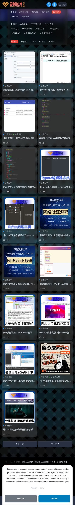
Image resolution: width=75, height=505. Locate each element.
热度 (24, 41)
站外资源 (45, 12)
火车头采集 (23, 12)
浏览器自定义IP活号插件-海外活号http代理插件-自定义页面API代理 (34, 89)
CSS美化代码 (36, 24)
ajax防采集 (23, 24)
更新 (33, 41)
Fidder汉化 (49, 24)
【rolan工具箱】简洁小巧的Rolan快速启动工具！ (25, 235)
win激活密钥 (27, 28)
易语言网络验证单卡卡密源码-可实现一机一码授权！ (27, 284)
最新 (14, 41)
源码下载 (15, 16)
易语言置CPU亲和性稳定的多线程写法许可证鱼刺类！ (28, 186)
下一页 (55, 444)
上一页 (20, 444)
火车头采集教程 (46, 33)
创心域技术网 (27, 462)
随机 (51, 41)
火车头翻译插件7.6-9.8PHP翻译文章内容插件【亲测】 (28, 332)
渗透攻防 (25, 16)
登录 (62, 4)
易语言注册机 (40, 28)
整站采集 (35, 12)
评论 (42, 41)
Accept (34, 488)
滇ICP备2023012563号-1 (45, 462)
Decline (20, 498)
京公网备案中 (62, 462)
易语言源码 (54, 28)
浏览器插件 (16, 33)
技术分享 (56, 12)
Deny (42, 488)
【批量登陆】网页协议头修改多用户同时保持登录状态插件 (30, 138)
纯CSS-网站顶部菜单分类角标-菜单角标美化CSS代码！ (28, 429)
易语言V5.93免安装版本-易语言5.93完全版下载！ (26, 381)
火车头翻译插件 (30, 33)
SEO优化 (15, 28)
